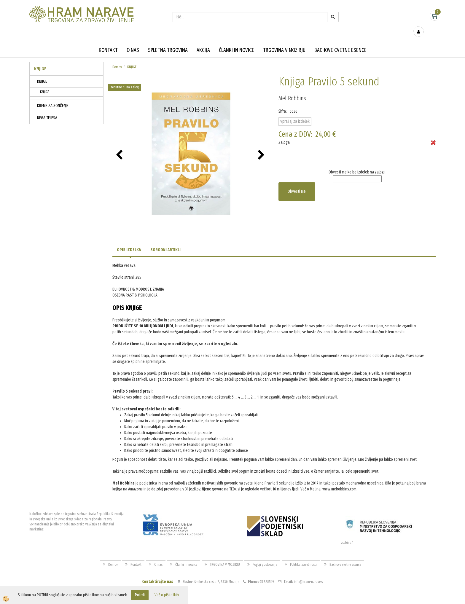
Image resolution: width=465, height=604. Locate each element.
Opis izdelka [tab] (129, 241)
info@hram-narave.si (309, 573)
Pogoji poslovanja (265, 556)
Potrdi (140, 594)
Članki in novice (236, 41)
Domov (117, 58)
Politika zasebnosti (303, 556)
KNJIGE (42, 72)
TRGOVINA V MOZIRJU (284, 41)
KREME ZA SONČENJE (53, 97)
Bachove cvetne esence (340, 41)
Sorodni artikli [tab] (165, 241)
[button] (262, 146)
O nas (133, 41)
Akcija (203, 41)
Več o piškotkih (167, 594)
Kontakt (108, 41)
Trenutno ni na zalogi (124, 79)
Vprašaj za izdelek (295, 112)
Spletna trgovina (168, 41)
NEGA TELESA (47, 109)
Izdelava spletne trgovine (226, 599)
